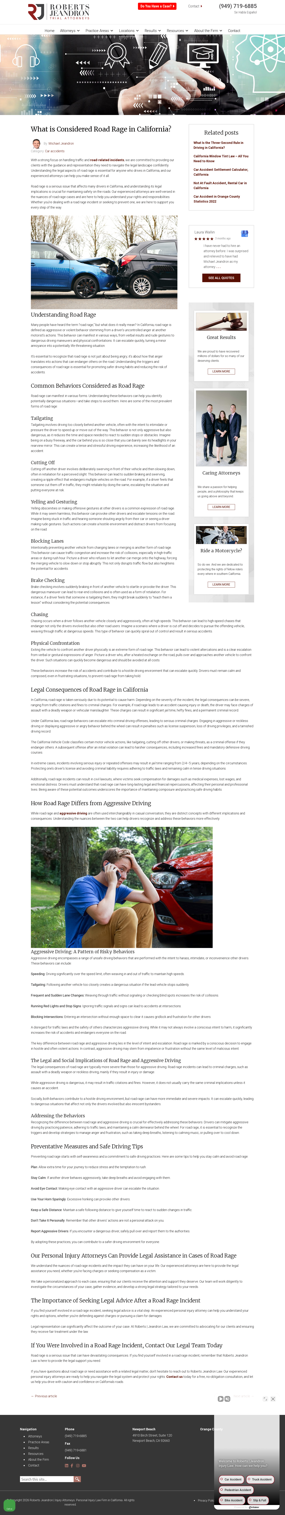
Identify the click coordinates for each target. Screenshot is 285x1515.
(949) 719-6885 (238, 6)
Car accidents (55, 151)
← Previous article (44, 1396)
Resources (178, 30)
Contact (193, 6)
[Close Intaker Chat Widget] (273, 1399)
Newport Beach (144, 1429)
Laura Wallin (204, 232)
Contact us (174, 1377)
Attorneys (70, 30)
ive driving (79, 813)
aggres (64, 813)
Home (50, 31)
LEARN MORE (221, 371)
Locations (129, 30)
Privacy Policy (207, 1500)
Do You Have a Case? (156, 6)
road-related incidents (107, 160)
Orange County (211, 1429)
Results (153, 30)
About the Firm (208, 30)
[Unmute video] (221, 1399)
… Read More (230, 267)
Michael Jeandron (61, 143)
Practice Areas (100, 30)
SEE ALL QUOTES (221, 278)
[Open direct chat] (265, 1399)
